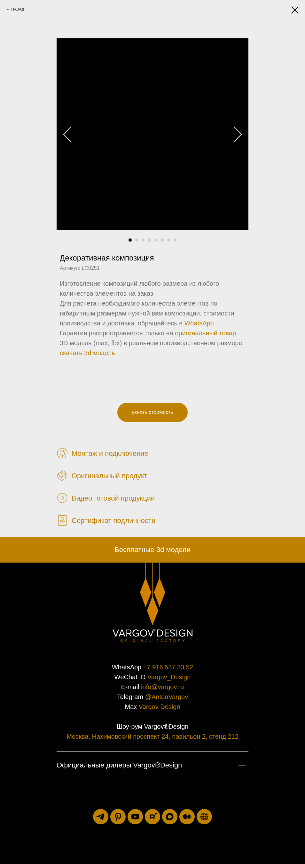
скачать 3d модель (87, 352)
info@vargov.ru (162, 686)
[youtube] (135, 816)
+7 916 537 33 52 (168, 667)
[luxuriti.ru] (204, 816)
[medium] (187, 816)
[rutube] (152, 816)
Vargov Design (159, 706)
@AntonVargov (166, 696)
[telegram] (100, 816)
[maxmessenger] (169, 816)
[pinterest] (118, 816)
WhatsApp (199, 323)
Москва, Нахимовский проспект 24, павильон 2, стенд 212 (152, 736)
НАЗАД (17, 9)
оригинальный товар (205, 333)
